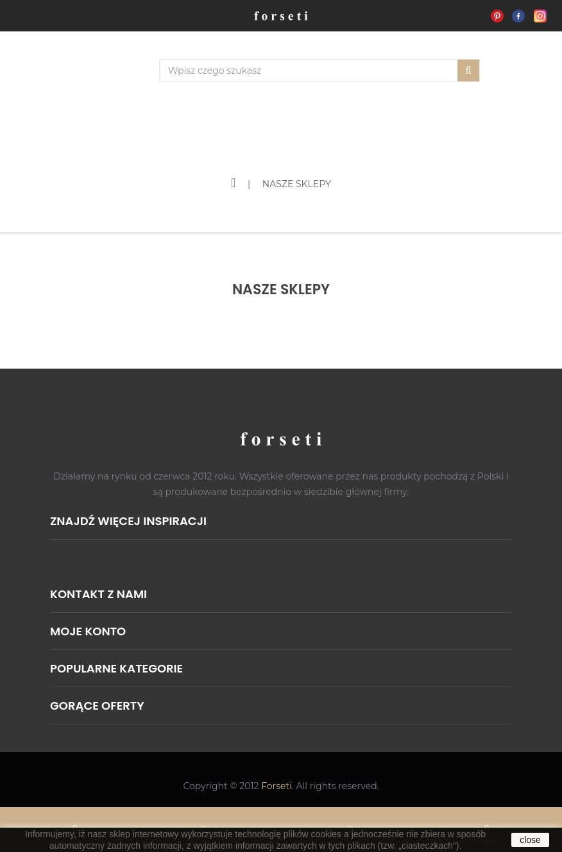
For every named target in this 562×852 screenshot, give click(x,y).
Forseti (276, 786)
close (530, 840)
